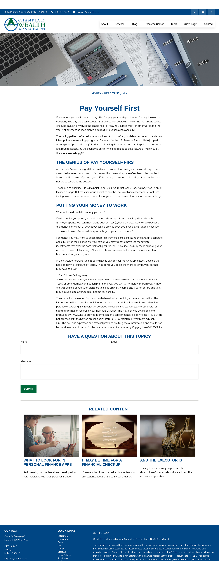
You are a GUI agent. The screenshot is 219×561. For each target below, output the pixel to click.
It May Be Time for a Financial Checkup (102, 453)
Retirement (63, 527)
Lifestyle (62, 543)
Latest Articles (64, 546)
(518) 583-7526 (60, 3)
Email (114, 332)
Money (61, 539)
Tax (59, 536)
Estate (60, 533)
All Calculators (65, 552)
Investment (63, 530)
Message (26, 352)
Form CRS (104, 524)
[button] (104, 15)
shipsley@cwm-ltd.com (86, 3)
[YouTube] (202, 3)
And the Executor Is (161, 451)
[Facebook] (211, 3)
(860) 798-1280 (20, 531)
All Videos (63, 549)
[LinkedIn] (194, 3)
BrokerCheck (162, 530)
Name (24, 332)
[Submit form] (28, 380)
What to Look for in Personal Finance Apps (48, 453)
